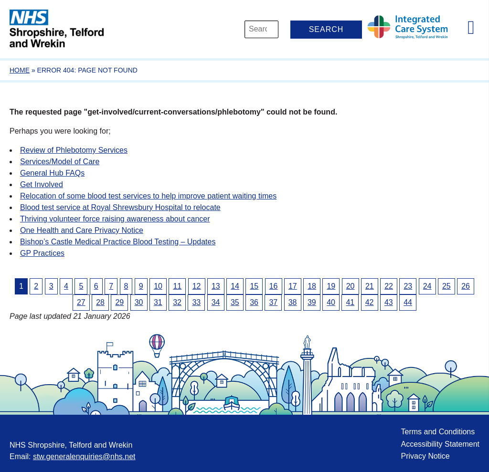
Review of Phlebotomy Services (74, 150)
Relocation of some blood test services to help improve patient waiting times (148, 196)
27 (81, 302)
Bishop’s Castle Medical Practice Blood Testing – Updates (117, 242)
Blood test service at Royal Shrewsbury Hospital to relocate (120, 207)
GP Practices (42, 253)
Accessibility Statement (440, 444)
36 (254, 302)
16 (273, 286)
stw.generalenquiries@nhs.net (84, 456)
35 (235, 302)
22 (388, 286)
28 (100, 302)
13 (216, 286)
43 (388, 302)
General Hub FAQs (52, 173)
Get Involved (41, 184)
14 (235, 286)
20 (350, 286)
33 (196, 302)
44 (408, 302)
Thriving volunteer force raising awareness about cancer (115, 219)
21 (369, 286)
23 (408, 286)
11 (177, 286)
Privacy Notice (425, 456)
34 (216, 302)
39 (312, 302)
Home (20, 70)
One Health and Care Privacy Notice (81, 230)
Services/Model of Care (59, 161)
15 (254, 286)
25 (446, 286)
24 (427, 286)
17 (292, 286)
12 (196, 286)
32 (177, 302)
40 (331, 302)
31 (158, 302)
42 (369, 302)
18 (312, 286)
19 (331, 286)
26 (465, 286)
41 (350, 302)
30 (139, 302)
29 (119, 302)
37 (273, 302)
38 (292, 302)
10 (158, 286)
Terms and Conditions (438, 432)
